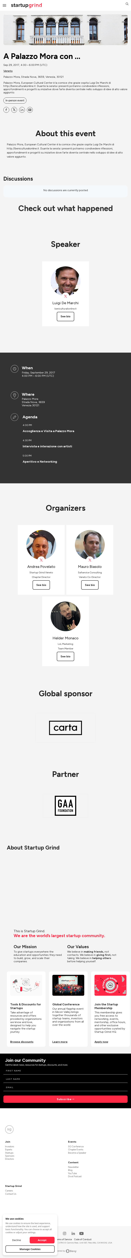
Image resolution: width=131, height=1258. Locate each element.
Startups (9, 1153)
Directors (9, 1159)
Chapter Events (75, 1149)
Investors (9, 1146)
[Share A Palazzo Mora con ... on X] (14, 110)
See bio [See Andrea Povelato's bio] (41, 585)
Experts (8, 1149)
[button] (127, 4)
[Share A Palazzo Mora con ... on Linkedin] (22, 110)
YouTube (72, 1173)
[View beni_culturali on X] (65, 296)
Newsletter (73, 1167)
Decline (16, 1240)
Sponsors (9, 1156)
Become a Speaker (77, 1153)
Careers (9, 1190)
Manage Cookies (30, 1249)
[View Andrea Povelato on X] (41, 560)
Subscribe (64, 1099)
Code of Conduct (82, 1239)
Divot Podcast (75, 1176)
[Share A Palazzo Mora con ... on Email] (30, 110)
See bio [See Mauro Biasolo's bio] (90, 585)
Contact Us (10, 1194)
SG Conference (76, 1146)
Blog (70, 1170)
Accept (42, 1240)
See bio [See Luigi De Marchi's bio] (65, 316)
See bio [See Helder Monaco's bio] (65, 656)
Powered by (66, 1251)
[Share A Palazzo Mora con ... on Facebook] (6, 110)
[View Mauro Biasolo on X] (90, 560)
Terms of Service (63, 1239)
